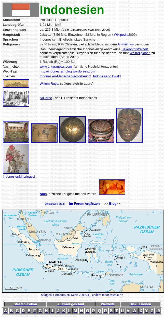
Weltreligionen (140, 53)
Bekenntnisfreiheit (134, 49)
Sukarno (46, 98)
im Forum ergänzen (84, 203)
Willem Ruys (49, 84)
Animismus (126, 44)
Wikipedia (121, 34)
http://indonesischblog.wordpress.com (67, 71)
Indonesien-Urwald (107, 76)
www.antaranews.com (56, 66)
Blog (112, 203)
